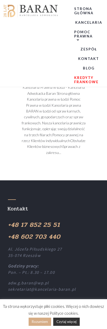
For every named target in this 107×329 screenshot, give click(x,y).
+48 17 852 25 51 (34, 225)
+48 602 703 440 (34, 237)
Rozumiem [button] (40, 321)
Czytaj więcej (66, 321)
